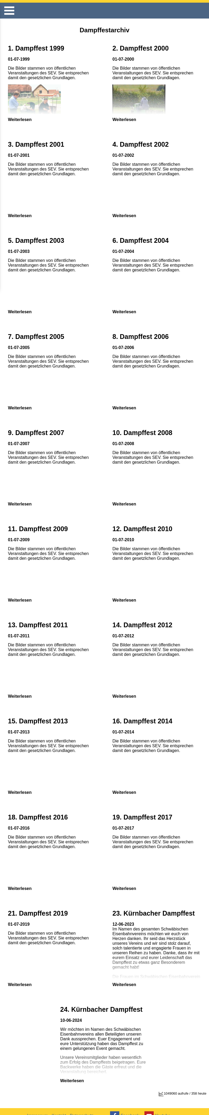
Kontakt (61, 1106)
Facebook (125, 1107)
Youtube (159, 1107)
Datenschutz (85, 1106)
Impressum (38, 1106)
